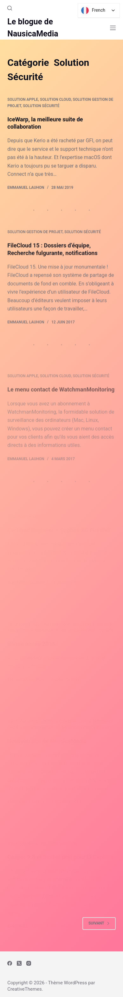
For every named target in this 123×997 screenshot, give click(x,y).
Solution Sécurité (41, 106)
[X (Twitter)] (19, 963)
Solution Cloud (55, 100)
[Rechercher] (9, 8)
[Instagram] (28, 963)
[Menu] (113, 28)
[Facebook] (9, 963)
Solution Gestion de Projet (34, 238)
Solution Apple (22, 100)
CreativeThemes (24, 989)
